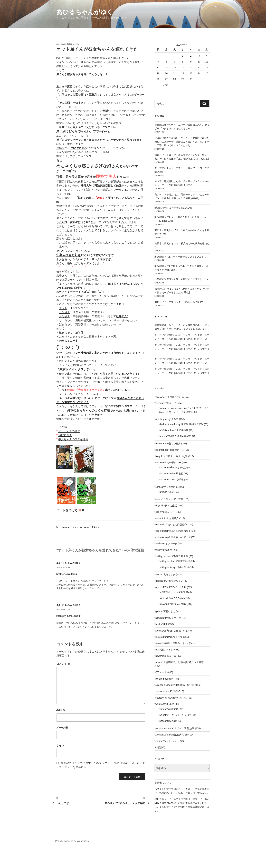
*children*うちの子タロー (168, 462)
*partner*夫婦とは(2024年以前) (175, 436)
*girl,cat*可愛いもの (165, 611)
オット (63, 308)
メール (62, 727)
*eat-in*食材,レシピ (165, 511)
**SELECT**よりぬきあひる (169, 396)
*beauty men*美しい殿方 (168, 443)
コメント (63, 663)
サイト (60, 745)
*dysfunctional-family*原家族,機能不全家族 (181, 424)
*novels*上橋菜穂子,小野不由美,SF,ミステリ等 (179, 662)
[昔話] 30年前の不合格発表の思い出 (173, 207)
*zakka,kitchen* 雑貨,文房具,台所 (172, 734)
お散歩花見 (65, 435)
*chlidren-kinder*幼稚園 (171, 473)
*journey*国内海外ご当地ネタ (170, 630)
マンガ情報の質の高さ (86, 352)
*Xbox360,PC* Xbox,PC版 (172, 604)
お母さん (64, 316)
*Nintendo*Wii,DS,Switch (172, 598)
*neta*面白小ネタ (164, 649)
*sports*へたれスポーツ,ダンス (171, 697)
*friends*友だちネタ (165, 574)
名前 (60, 710)
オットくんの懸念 (69, 431)
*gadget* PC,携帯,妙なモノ (169, 580)
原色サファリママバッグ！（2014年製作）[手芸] (180, 302)
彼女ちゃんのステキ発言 (73, 439)
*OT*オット (161, 672)
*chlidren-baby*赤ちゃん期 (173, 467)
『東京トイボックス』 (71, 369)
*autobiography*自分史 (167, 419)
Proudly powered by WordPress (72, 841)
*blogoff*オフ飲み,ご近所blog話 (171, 456)
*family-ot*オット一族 (71, 527)
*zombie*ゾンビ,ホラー (167, 741)
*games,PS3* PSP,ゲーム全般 (170, 587)
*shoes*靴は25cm (168, 721)
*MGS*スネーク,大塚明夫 (172, 592)
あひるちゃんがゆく (84, 11)
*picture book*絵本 (164, 678)
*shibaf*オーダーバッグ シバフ (175, 715)
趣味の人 (121, 316)
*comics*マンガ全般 (165, 487)
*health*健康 (161, 624)
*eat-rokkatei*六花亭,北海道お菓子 (173, 530)
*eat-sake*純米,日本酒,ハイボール (173, 537)
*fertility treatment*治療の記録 (174, 561)
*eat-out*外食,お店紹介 (167, 518)
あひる (76, 44)
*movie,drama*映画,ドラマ (169, 637)
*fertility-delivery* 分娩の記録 (174, 567)
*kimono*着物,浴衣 (168, 709)
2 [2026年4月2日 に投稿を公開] (191, 55)
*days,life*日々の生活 (166, 505)
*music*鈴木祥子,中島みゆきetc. (171, 643)
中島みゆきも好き (68, 255)
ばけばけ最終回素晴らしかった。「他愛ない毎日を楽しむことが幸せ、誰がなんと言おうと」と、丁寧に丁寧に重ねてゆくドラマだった (182, 142)
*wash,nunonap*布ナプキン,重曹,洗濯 (175, 728)
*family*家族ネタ (91, 527)
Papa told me (78, 148)
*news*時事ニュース (165, 655)
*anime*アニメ (166, 491)
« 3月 (165, 85)
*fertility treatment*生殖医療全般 (171, 556)
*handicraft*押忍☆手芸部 (168, 618)
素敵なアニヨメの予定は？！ (87, 414)
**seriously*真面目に (165, 403)
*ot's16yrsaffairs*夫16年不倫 (173, 430)
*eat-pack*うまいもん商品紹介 (171, 524)
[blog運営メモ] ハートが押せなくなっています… (180, 256)
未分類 (158, 747)
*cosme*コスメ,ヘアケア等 (169, 499)
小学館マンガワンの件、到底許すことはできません (182, 279)
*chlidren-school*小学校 (171, 479)
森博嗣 (60, 148)
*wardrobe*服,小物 (164, 704)
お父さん (64, 312)
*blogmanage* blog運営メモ (169, 449)
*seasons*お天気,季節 (166, 691)
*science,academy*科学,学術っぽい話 (174, 685)
